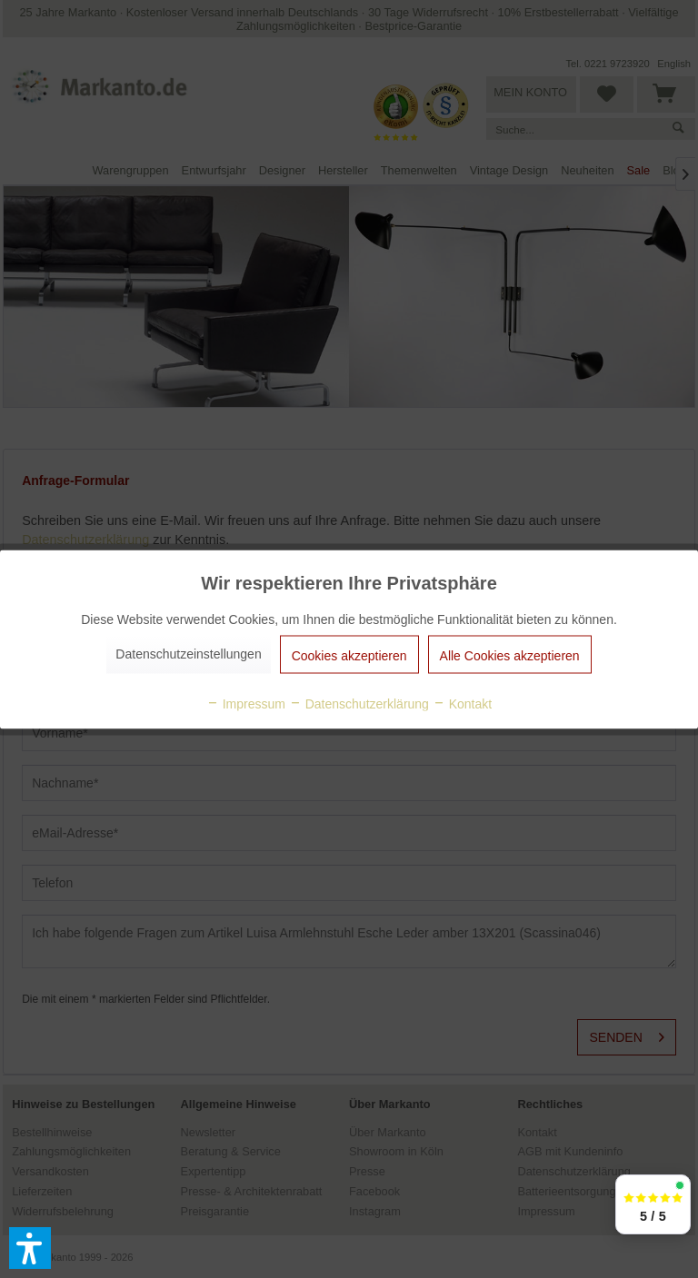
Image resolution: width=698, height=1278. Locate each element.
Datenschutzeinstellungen (188, 653)
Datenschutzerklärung (359, 703)
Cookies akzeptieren (349, 655)
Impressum (245, 703)
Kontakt (462, 703)
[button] (30, 1248)
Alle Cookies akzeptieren (510, 655)
